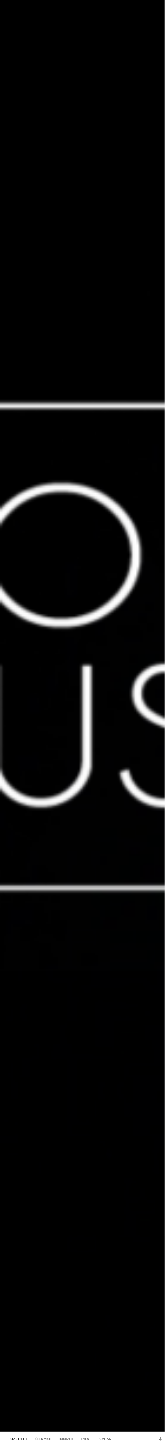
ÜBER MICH (43, 1439)
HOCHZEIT (66, 1439)
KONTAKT (106, 1439)
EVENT (86, 1439)
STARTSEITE (19, 1439)
